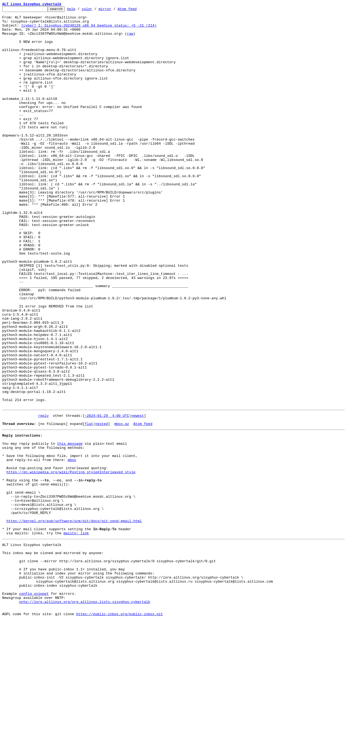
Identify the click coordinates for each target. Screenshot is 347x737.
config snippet (34, 706)
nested (101, 505)
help (79, 10)
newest (137, 496)
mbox (72, 547)
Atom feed (135, 10)
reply (43, 496)
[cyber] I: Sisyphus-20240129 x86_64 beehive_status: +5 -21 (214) (88, 29)
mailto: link (76, 635)
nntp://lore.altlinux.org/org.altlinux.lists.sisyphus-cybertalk (84, 716)
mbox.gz (121, 505)
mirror (113, 10)
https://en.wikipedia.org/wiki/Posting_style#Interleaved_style (71, 562)
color (95, 10)
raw (130, 39)
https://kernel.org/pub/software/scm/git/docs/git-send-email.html (74, 620)
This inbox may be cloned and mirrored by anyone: (53, 657)
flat (89, 505)
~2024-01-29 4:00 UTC (107, 496)
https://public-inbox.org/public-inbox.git (119, 731)
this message (70, 528)
